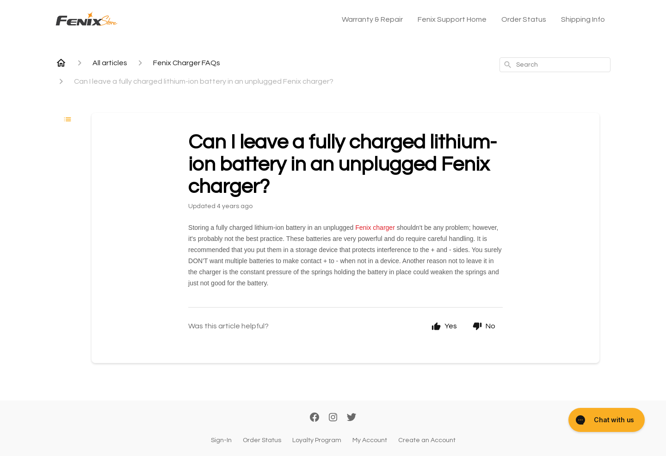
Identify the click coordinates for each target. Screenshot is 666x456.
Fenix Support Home (452, 19)
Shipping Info (583, 19)
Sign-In (221, 440)
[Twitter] (351, 418)
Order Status (523, 19)
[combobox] (555, 64)
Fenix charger (375, 227)
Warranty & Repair (372, 19)
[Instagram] (333, 418)
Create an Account (427, 440)
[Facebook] (314, 418)
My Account (369, 440)
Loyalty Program (316, 440)
